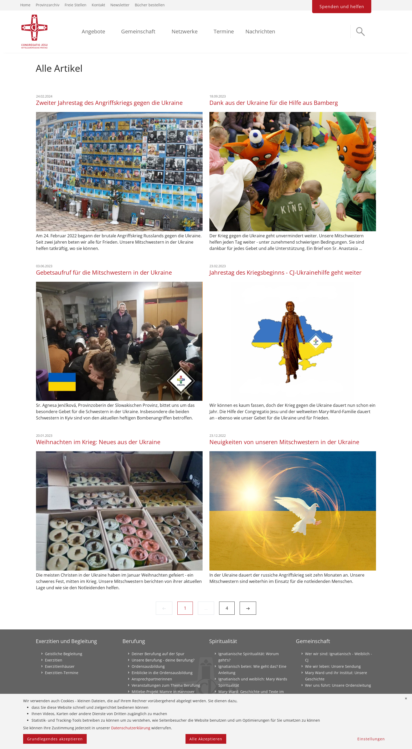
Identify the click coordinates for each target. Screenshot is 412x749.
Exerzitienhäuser (60, 666)
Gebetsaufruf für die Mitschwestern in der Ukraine (104, 272)
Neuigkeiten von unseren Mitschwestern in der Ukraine (284, 442)
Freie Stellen (75, 4)
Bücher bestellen (150, 4)
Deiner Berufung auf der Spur (158, 653)
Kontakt (98, 4)
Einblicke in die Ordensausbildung (162, 672)
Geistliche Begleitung (63, 653)
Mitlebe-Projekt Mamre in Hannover (163, 691)
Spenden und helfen (342, 6)
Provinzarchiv (47, 4)
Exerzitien (53, 660)
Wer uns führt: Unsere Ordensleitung (338, 685)
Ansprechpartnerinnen (152, 678)
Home (25, 4)
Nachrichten (260, 31)
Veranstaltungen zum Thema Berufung (166, 685)
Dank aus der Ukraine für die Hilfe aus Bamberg (273, 102)
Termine (224, 31)
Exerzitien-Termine (61, 672)
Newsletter (120, 4)
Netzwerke (185, 31)
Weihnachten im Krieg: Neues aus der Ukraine (98, 442)
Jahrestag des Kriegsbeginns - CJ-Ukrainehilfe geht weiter (285, 272)
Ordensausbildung (148, 666)
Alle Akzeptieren (205, 738)
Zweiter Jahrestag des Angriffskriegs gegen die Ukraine (109, 102)
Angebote (93, 31)
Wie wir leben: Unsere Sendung (333, 666)
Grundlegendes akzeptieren (55, 738)
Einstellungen (371, 738)
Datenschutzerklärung (130, 727)
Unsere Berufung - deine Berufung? (163, 660)
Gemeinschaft (138, 31)
